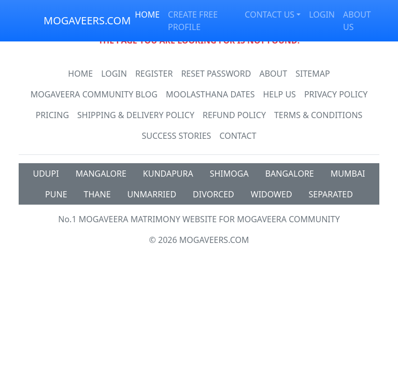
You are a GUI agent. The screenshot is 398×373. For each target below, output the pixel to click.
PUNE (56, 194)
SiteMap (312, 73)
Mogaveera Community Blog (94, 94)
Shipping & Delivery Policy (135, 115)
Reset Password (216, 73)
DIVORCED (213, 194)
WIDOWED (271, 194)
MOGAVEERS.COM (87, 20)
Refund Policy (234, 115)
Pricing (52, 115)
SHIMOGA (229, 173)
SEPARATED (331, 194)
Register (154, 73)
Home (80, 73)
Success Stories (176, 135)
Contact (237, 135)
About (273, 73)
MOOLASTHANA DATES (210, 94)
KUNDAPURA (168, 173)
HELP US (279, 94)
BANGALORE (289, 173)
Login (114, 73)
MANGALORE (101, 173)
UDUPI (46, 173)
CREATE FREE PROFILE (193, 21)
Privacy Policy (335, 94)
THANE (97, 194)
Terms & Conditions (318, 115)
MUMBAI (348, 173)
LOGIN (322, 14)
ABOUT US (357, 21)
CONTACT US (269, 14)
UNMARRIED (152, 194)
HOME (147, 14)
